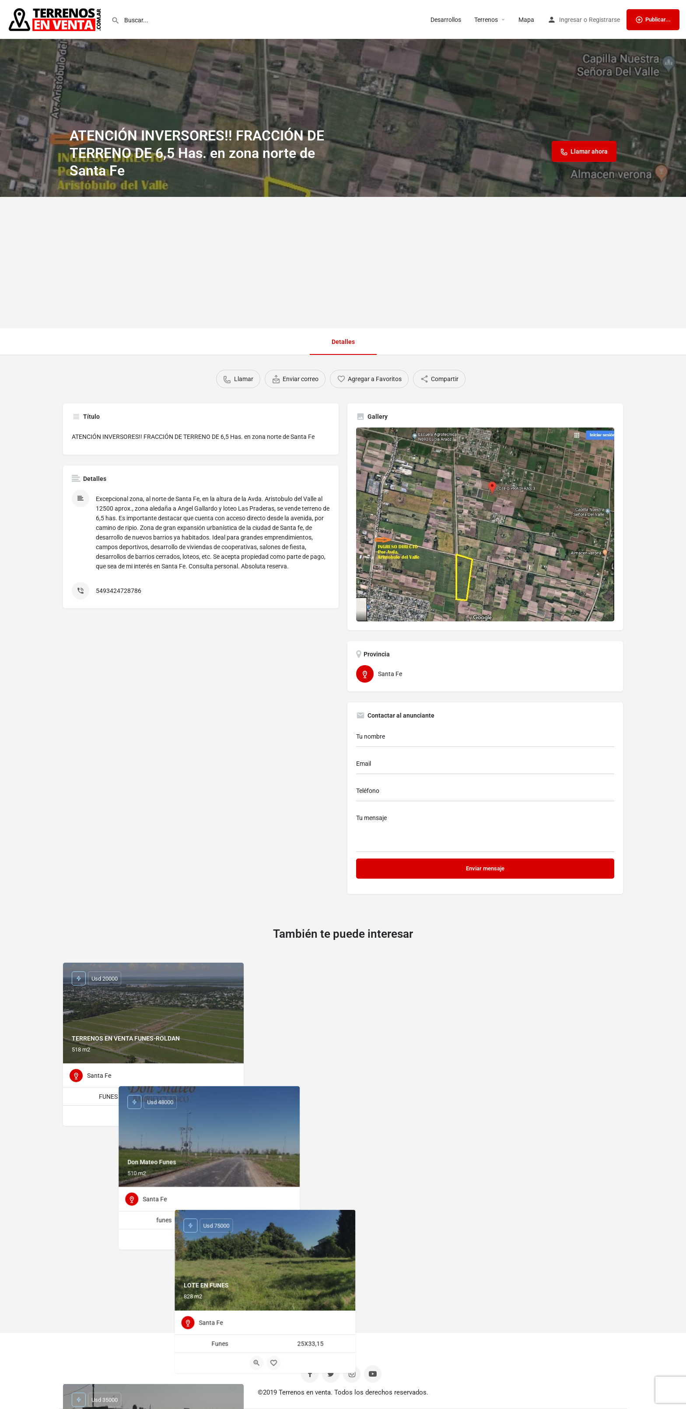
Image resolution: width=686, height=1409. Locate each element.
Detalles (343, 341)
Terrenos (486, 19)
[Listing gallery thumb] (485, 524)
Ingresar (570, 19)
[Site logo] (56, 18)
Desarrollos (445, 19)
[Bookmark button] (162, 1116)
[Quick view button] (145, 1116)
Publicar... (653, 20)
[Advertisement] (343, 262)
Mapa (526, 19)
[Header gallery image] (343, 98)
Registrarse (604, 19)
